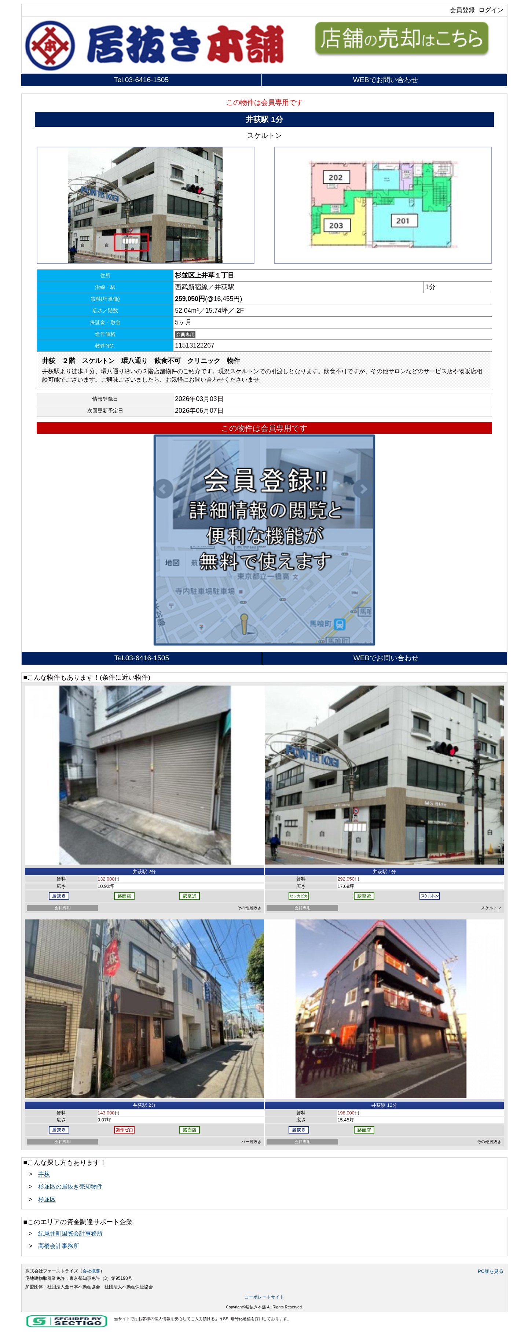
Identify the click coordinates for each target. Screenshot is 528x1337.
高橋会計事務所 (58, 1245)
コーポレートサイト (264, 1297)
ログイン (490, 10)
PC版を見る (490, 1271)
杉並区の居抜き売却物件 (70, 1186)
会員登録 (462, 10)
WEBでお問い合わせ (385, 80)
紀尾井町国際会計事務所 (70, 1233)
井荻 (44, 1174)
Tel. (141, 80)
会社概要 (91, 1271)
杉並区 (47, 1199)
